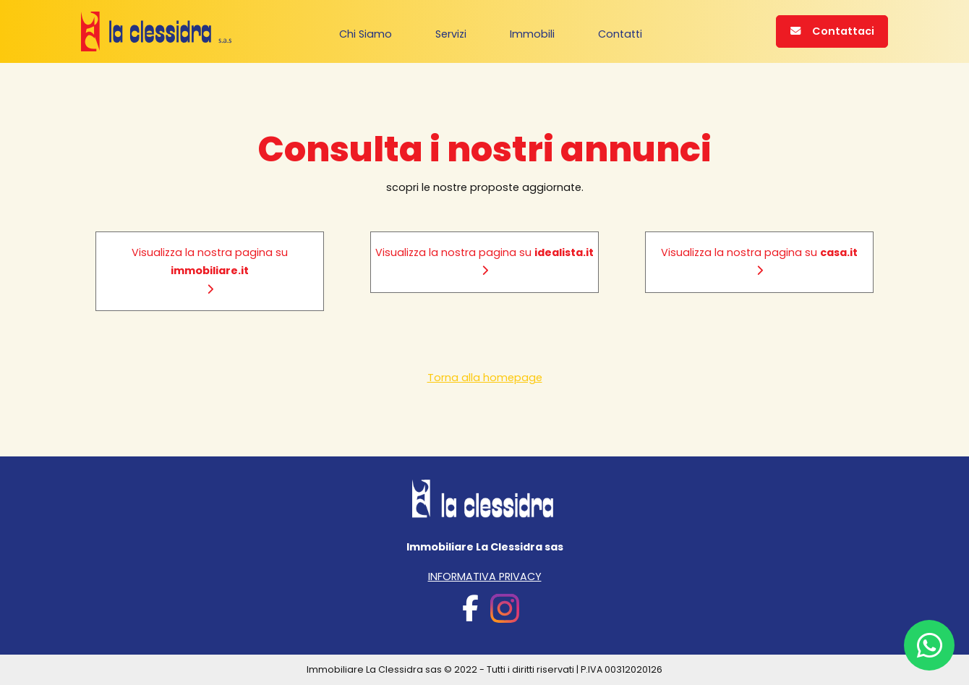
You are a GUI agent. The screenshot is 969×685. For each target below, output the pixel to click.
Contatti (620, 33)
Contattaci (832, 31)
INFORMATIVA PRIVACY (485, 576)
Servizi (450, 33)
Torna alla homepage (484, 377)
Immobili (532, 33)
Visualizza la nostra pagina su (210, 269)
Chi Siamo (365, 33)
